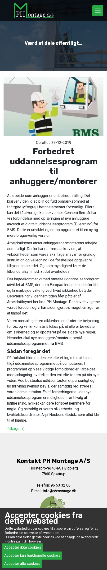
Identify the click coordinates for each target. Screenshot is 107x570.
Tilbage (17, 428)
